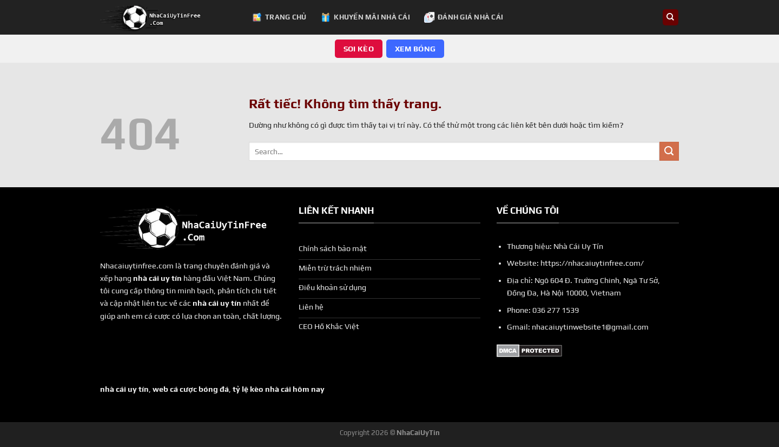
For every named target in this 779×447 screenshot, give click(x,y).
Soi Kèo (359, 48)
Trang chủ (279, 17)
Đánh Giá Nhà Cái (463, 17)
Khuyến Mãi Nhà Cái (365, 17)
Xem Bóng (415, 48)
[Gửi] (669, 151)
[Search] (670, 17)
